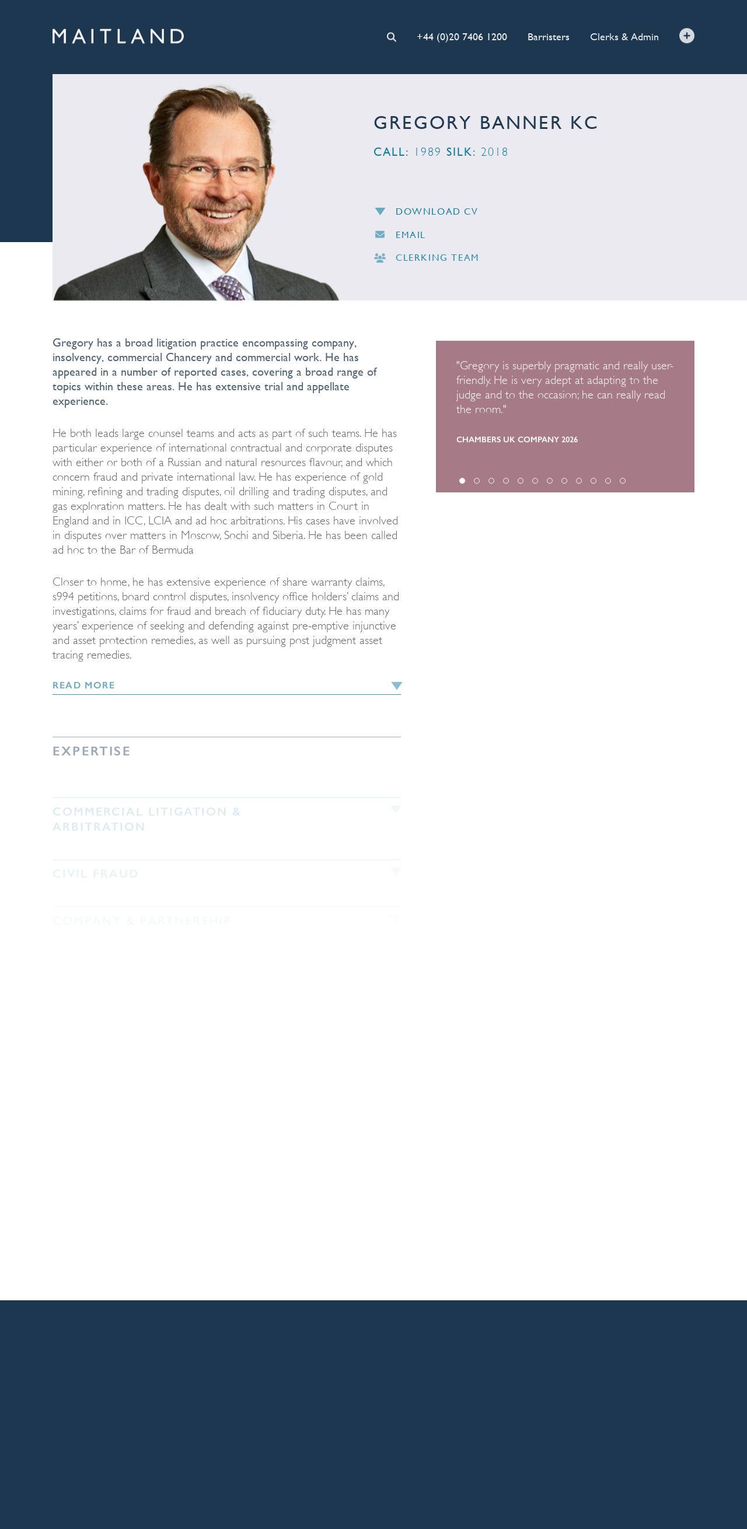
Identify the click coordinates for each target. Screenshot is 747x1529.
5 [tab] (520, 484)
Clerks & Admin (624, 35)
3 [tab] (491, 484)
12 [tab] (623, 484)
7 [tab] (550, 484)
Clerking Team (427, 260)
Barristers (549, 36)
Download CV (426, 213)
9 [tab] (579, 484)
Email (400, 237)
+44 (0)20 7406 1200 (462, 36)
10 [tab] (593, 484)
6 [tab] (535, 484)
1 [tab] (462, 484)
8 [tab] (564, 484)
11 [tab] (608, 484)
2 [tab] (477, 484)
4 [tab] (506, 484)
